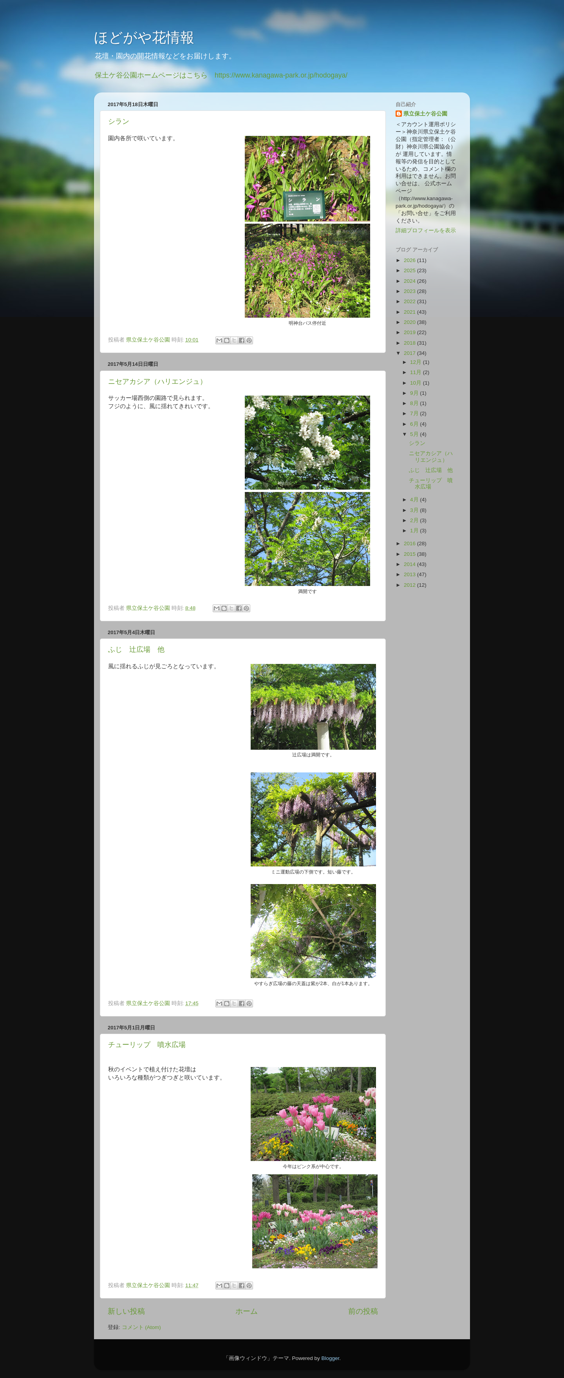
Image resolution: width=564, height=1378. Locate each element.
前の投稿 (363, 1311)
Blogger (330, 1358)
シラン (118, 121)
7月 (415, 413)
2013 (410, 574)
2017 (410, 353)
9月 (415, 393)
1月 (415, 530)
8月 (415, 403)
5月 (415, 434)
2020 (410, 322)
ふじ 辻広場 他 (136, 649)
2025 (410, 270)
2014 (410, 564)
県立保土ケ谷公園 (425, 114)
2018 (410, 343)
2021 (410, 312)
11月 (416, 372)
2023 (410, 291)
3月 (415, 510)
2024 (410, 281)
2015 (410, 554)
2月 (415, 520)
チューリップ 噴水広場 (147, 1045)
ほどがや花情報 (144, 37)
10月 (416, 383)
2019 (410, 332)
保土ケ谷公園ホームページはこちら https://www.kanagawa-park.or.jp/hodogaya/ (221, 75)
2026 (410, 260)
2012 (410, 585)
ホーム (246, 1311)
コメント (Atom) (141, 1327)
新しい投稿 (126, 1311)
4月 (415, 500)
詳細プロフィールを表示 (426, 230)
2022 (410, 301)
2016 (410, 543)
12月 (416, 362)
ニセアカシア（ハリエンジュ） (157, 381)
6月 (415, 424)
